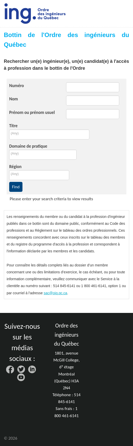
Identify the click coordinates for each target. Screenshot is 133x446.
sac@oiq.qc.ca (55, 293)
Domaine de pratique (28, 146)
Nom (13, 99)
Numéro (16, 85)
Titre (13, 125)
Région (15, 166)
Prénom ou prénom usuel (32, 112)
